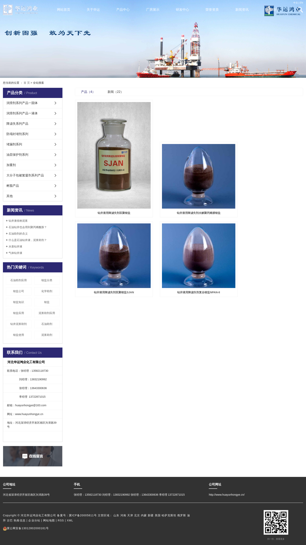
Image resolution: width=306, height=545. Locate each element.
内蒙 (144, 515)
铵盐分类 (46, 280)
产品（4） (88, 91)
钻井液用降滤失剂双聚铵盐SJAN (267, 203)
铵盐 (47, 302)
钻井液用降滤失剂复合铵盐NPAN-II (110, 277)
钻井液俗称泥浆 (18, 220)
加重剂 (11, 165)
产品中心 (123, 10)
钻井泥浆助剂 (18, 323)
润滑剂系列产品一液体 (22, 113)
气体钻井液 (15, 252)
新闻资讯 (242, 10)
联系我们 (271, 10)
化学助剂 (46, 291)
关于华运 (93, 10)
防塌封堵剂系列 (17, 134)
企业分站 (34, 520)
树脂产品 (12, 185)
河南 (123, 515)
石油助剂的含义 (18, 233)
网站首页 (63, 10)
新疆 (151, 515)
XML (70, 520)
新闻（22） (116, 91)
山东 (116, 515)
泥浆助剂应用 (47, 313)
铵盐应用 (18, 313)
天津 (130, 515)
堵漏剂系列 (14, 144)
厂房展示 (152, 10)
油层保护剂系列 (17, 154)
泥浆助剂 (46, 334)
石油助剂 (46, 323)
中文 (295, 2)
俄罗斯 (181, 515)
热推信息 (19, 520)
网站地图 (49, 520)
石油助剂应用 (18, 280)
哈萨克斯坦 (169, 515)
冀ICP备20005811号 (83, 515)
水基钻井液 (15, 246)
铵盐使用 (18, 334)
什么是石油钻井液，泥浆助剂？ (28, 240)
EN (301, 2)
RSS (61, 520)
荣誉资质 (212, 10)
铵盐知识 (18, 302)
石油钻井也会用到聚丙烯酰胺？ (28, 227)
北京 (137, 515)
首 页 (27, 82)
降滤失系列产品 (17, 123)
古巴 (10, 520)
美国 (158, 515)
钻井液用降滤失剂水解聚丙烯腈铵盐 (189, 203)
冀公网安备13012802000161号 (26, 528)
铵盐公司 (18, 291)
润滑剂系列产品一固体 (22, 103)
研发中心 (182, 10)
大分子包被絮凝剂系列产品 (25, 175)
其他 (9, 196)
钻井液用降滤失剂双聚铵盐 (110, 203)
